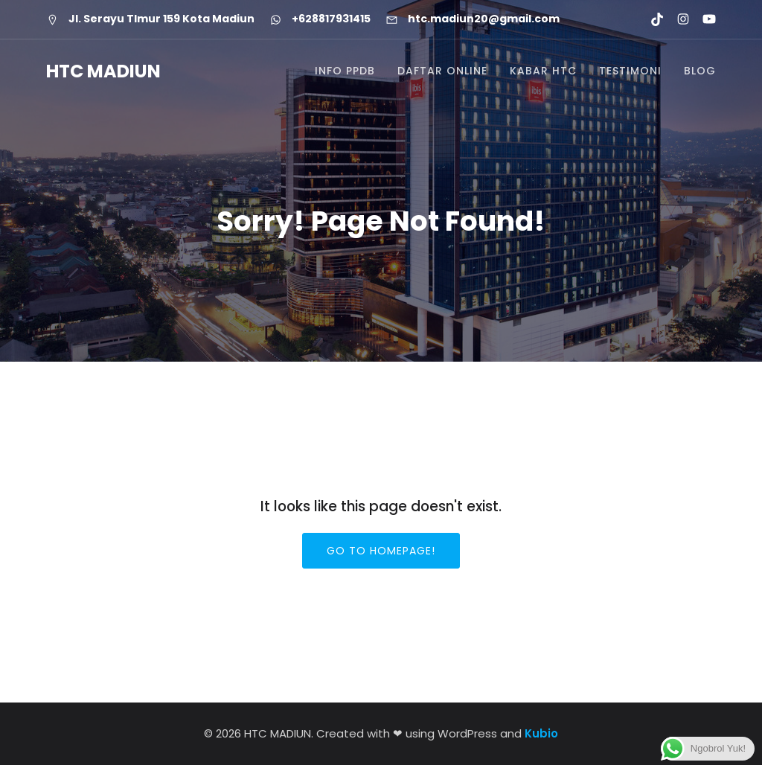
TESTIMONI (630, 72)
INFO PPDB (345, 72)
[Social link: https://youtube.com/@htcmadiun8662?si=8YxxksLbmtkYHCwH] (703, 19)
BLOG (700, 72)
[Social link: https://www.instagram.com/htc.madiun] (677, 19)
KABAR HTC (543, 72)
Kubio (541, 736)
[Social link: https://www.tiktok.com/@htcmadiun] (651, 19)
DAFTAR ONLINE (442, 72)
